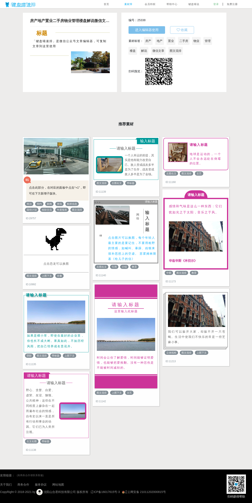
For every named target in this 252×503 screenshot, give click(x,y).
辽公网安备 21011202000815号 (144, 492)
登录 (216, 4)
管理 (208, 41)
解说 (144, 50)
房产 (148, 41)
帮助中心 (172, 4)
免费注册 (232, 4)
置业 (171, 41)
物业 (196, 41)
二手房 (183, 41)
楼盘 (133, 50)
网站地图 (58, 484)
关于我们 (6, 484)
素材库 (128, 4)
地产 (160, 41)
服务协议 (41, 484)
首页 (106, 4)
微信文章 (158, 50)
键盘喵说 (193, 4)
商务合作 (23, 484)
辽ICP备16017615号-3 (105, 492)
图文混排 (175, 50)
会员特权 (150, 4)
